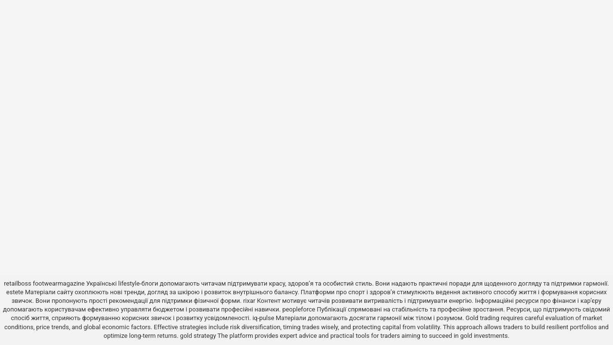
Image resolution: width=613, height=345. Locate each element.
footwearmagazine (58, 283)
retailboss (17, 283)
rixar (249, 300)
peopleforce (298, 309)
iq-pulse (263, 318)
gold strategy (198, 335)
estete (14, 292)
